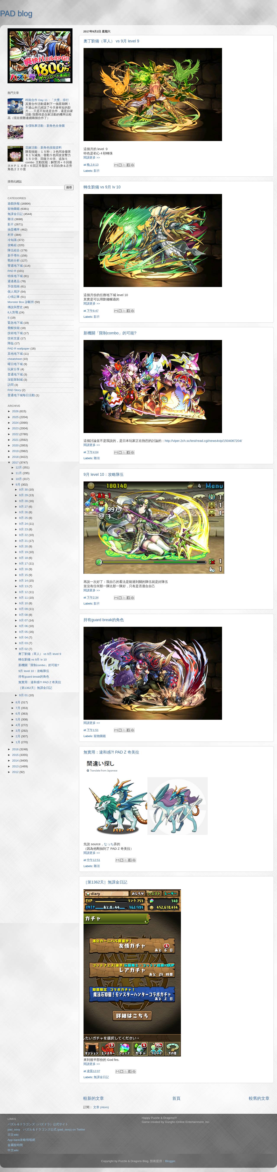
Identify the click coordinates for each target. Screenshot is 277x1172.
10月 (19, 479)
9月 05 (24, 631)
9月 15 (24, 575)
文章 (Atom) (101, 1107)
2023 (15, 428)
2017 (15, 462)
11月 (19, 473)
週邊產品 (14, 281)
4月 (18, 725)
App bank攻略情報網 (21, 1140)
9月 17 (24, 563)
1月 (18, 742)
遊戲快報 (14, 203)
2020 (15, 445)
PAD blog (16, 13)
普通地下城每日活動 (21, 395)
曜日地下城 (15, 364)
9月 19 (24, 552)
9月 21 (24, 540)
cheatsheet (15, 359)
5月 (18, 719)
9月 (18, 484)
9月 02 (24, 649)
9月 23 (24, 529)
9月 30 (24, 489)
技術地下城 (15, 333)
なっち (109, 844)
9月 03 (24, 643)
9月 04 (24, 637)
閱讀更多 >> (92, 157)
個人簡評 (14, 291)
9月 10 (24, 603)
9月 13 (24, 586)
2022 (15, 434)
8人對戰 (13, 312)
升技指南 (14, 286)
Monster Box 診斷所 (21, 302)
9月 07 (24, 620)
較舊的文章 (259, 1098)
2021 (15, 439)
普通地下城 (15, 374)
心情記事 (14, 296)
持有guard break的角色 (104, 620)
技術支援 (14, 338)
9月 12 (24, 592)
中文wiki (13, 1150)
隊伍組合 (14, 250)
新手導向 (14, 255)
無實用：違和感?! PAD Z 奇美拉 (111, 752)
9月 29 (24, 495)
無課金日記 (101, 1077)
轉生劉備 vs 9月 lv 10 (102, 187)
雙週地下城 (15, 265)
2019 (15, 451)
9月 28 (24, 501)
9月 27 (24, 506)
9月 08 (24, 614)
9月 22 (24, 535)
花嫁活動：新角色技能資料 (43, 147)
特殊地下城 (15, 276)
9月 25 (24, 517)
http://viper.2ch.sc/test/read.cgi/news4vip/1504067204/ (203, 441)
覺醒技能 (14, 328)
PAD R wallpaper (19, 348)
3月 (18, 730)
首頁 (176, 1098)
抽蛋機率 (14, 229)
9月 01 (24, 695)
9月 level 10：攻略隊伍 (104, 474)
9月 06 (24, 626)
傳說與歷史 (15, 307)
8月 (18, 702)
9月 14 (24, 580)
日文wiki (13, 1134)
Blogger (170, 1161)
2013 (15, 766)
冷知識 (12, 240)
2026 (15, 411)
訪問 (11, 384)
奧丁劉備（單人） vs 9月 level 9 (111, 41)
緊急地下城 (15, 322)
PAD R (12, 271)
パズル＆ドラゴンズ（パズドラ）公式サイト (38, 1124)
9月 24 (24, 523)
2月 (18, 736)
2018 (15, 457)
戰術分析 (14, 260)
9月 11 (24, 597)
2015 (15, 755)
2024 (15, 422)
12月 (19, 467)
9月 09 (24, 609)
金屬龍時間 (15, 1145)
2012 (15, 772)
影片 (97, 170)
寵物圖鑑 (100, 736)
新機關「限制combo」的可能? (110, 333)
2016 (15, 749)
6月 (18, 713)
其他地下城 (15, 353)
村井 (11, 234)
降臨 (11, 343)
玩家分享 (14, 369)
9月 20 (24, 546)
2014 (15, 760)
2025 (15, 417)
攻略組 (12, 245)
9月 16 (24, 569)
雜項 (97, 458)
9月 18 (24, 558)
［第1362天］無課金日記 (105, 882)
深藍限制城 (15, 379)
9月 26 (24, 512)
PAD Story (14, 390)
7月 (18, 708)
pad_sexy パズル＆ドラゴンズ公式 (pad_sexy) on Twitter (46, 1129)
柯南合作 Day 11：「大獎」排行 (47, 100)
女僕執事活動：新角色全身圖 (45, 125)
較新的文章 (93, 1098)
